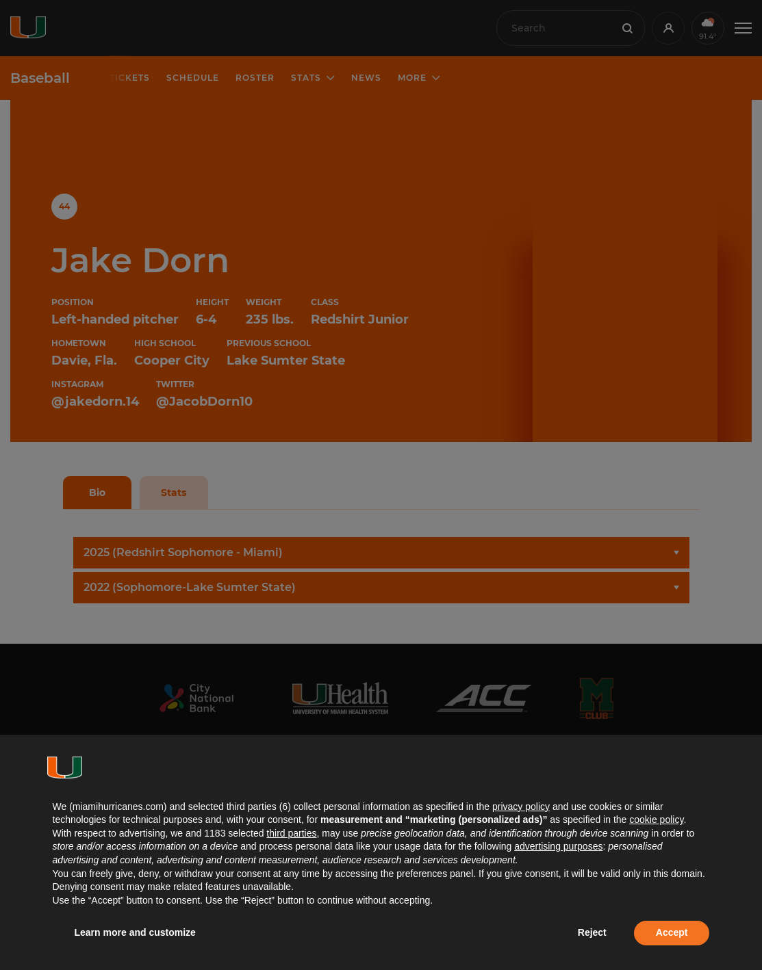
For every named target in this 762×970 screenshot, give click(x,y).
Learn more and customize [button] (135, 932)
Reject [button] (592, 932)
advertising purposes (558, 846)
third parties (291, 833)
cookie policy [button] (656, 819)
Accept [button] (672, 932)
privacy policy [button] (521, 806)
